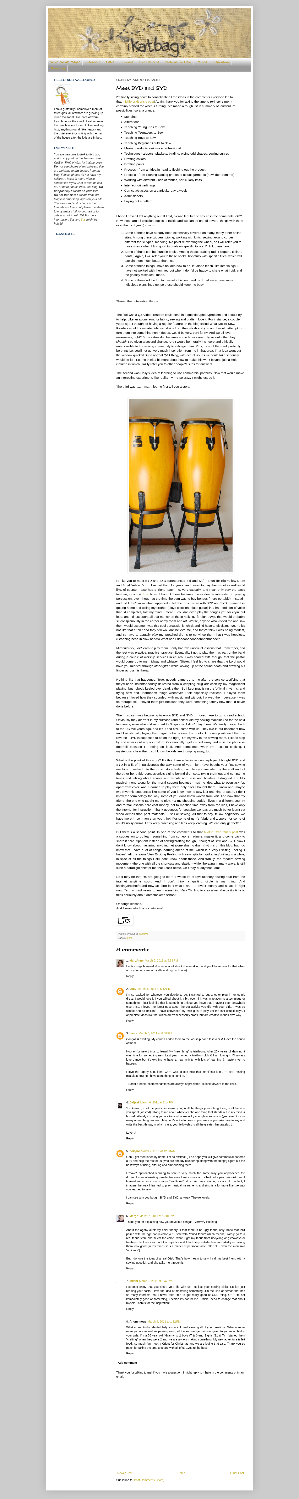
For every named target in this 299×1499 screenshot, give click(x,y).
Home (181, 1473)
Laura (133, 1033)
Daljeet (134, 1102)
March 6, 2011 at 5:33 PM (161, 960)
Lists (129, 938)
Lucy (133, 988)
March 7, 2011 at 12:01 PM (157, 1216)
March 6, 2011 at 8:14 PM (156, 1102)
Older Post (237, 1473)
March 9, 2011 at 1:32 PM (164, 1321)
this (145, 594)
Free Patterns (149, 61)
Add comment (127, 1362)
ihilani (134, 1281)
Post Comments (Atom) (149, 1480)
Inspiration (221, 61)
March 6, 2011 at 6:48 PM (155, 1033)
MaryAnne (137, 960)
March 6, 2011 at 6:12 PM (153, 988)
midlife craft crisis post (138, 101)
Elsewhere (93, 61)
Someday (58, 68)
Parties (202, 61)
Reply (130, 976)
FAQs (110, 61)
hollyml (135, 1151)
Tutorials (126, 61)
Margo (134, 1216)
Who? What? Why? (65, 61)
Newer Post (124, 1473)
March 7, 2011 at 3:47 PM (155, 1281)
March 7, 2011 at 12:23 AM (158, 1151)
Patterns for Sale (178, 61)
